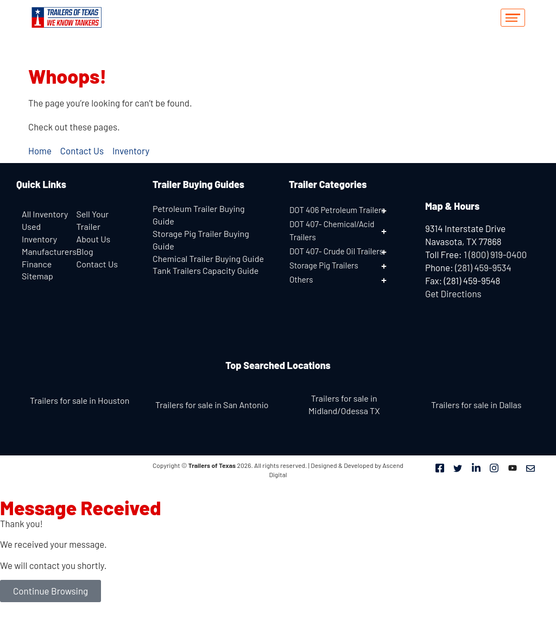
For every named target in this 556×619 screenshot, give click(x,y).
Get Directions (453, 293)
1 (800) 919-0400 (495, 254)
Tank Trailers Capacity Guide (205, 270)
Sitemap (37, 276)
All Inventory (45, 214)
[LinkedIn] (476, 467)
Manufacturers (49, 251)
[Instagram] (494, 467)
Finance (37, 264)
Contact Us (97, 264)
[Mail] (530, 467)
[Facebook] (440, 467)
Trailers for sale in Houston (79, 400)
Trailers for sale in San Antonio (211, 404)
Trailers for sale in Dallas (476, 404)
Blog (85, 251)
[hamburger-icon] (513, 18)
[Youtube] (512, 467)
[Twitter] (458, 467)
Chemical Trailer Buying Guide (208, 258)
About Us (94, 239)
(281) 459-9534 (483, 267)
